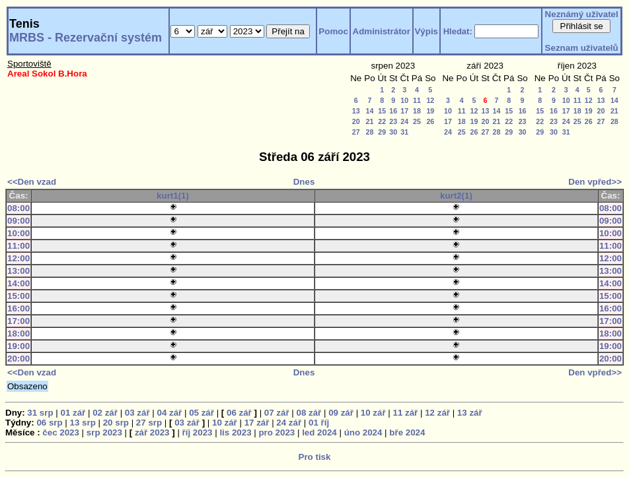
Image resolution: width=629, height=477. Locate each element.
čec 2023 (60, 432)
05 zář (201, 413)
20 (356, 121)
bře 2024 (407, 432)
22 (382, 121)
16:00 (18, 308)
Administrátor (381, 31)
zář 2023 (152, 432)
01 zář (72, 413)
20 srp (116, 423)
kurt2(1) (456, 196)
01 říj (319, 423)
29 (382, 132)
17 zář (257, 423)
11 (417, 100)
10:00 (18, 233)
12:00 (18, 258)
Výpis (426, 31)
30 (393, 132)
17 (404, 111)
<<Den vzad (31, 182)
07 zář (276, 413)
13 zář (469, 413)
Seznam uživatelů (581, 48)
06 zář (239, 413)
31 (404, 132)
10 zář (373, 413)
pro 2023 (276, 432)
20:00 (18, 359)
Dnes (304, 182)
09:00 (18, 221)
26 (430, 121)
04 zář (169, 413)
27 (356, 132)
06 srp (49, 423)
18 (417, 111)
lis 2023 (235, 432)
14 (369, 111)
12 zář (437, 413)
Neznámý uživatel (581, 14)
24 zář (288, 423)
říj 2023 (197, 432)
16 (393, 111)
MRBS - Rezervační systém (85, 37)
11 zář (405, 413)
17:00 (18, 321)
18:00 (18, 333)
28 (369, 132)
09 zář (340, 413)
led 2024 (319, 432)
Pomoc (333, 31)
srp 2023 (104, 432)
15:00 (18, 296)
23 (393, 121)
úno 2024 (363, 432)
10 (404, 100)
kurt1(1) (173, 196)
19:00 (18, 346)
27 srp (149, 423)
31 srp (40, 413)
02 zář (105, 413)
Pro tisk (315, 457)
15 (382, 111)
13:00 (18, 271)
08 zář (309, 413)
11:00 (18, 246)
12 (430, 100)
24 (404, 121)
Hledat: (457, 31)
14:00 (18, 283)
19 (430, 111)
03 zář (137, 413)
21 (369, 121)
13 (356, 111)
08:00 (18, 208)
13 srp (83, 423)
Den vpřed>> (595, 182)
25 (417, 121)
